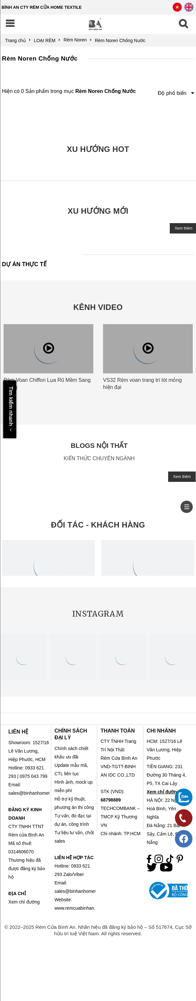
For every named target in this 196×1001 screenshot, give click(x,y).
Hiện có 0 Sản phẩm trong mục (69, 91)
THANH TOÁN (117, 731)
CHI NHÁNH (161, 731)
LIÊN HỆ (18, 731)
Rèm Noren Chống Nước (40, 58)
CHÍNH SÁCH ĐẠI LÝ (70, 734)
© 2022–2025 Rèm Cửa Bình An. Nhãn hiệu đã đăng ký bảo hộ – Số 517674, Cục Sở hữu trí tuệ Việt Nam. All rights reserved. (98, 930)
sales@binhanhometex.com (82, 891)
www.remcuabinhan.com (79, 908)
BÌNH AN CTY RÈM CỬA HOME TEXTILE (42, 7)
